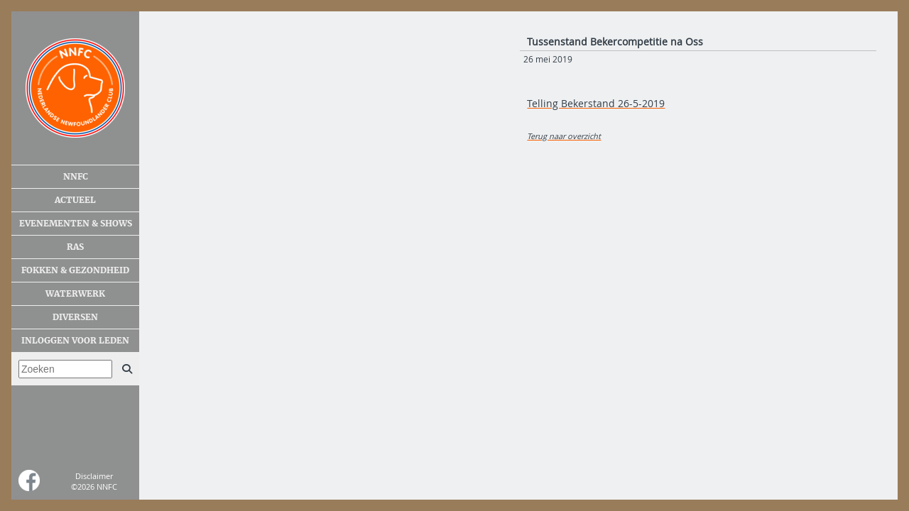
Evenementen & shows (75, 223)
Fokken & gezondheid (75, 270)
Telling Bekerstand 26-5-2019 (596, 103)
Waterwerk (75, 294)
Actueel (75, 200)
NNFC (75, 176)
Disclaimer (94, 476)
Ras (75, 247)
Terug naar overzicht (564, 136)
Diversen (75, 317)
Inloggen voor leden (75, 340)
